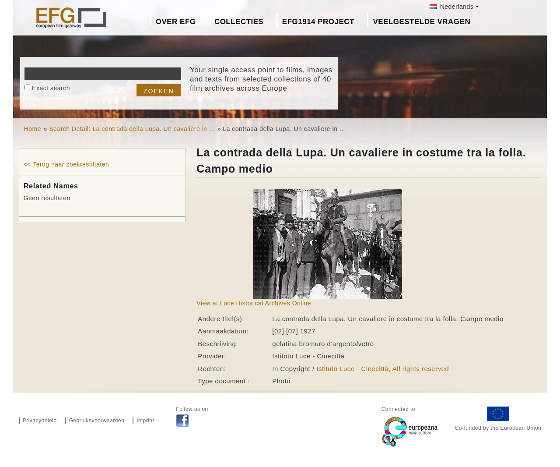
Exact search (51, 88)
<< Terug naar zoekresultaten (66, 164)
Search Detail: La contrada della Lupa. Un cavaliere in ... (132, 128)
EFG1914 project (318, 22)
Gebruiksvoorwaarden (96, 420)
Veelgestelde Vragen (421, 22)
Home (32, 128)
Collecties (239, 22)
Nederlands (451, 6)
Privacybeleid (40, 420)
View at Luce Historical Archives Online (253, 303)
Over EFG (176, 22)
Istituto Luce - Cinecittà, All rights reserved (382, 368)
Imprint (145, 420)
